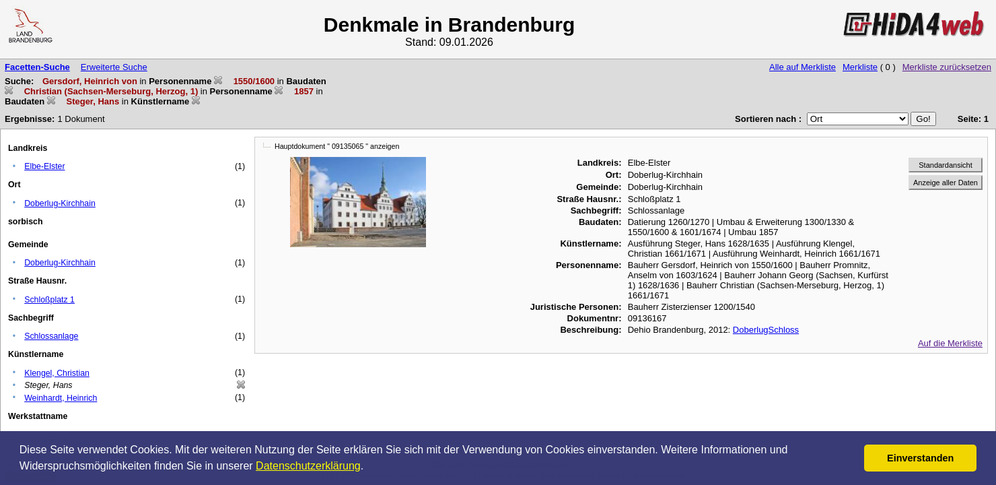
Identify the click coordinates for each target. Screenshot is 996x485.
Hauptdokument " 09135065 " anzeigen (337, 146)
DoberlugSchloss (766, 330)
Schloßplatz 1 (49, 299)
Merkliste (860, 67)
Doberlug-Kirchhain (60, 203)
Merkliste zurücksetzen (946, 67)
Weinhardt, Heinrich (60, 398)
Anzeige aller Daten (945, 183)
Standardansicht (945, 165)
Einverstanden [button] (920, 458)
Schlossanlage (51, 336)
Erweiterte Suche (114, 67)
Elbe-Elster (44, 166)
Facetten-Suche (37, 67)
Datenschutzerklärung (308, 466)
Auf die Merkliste (950, 343)
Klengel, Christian (57, 373)
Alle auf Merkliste (802, 67)
